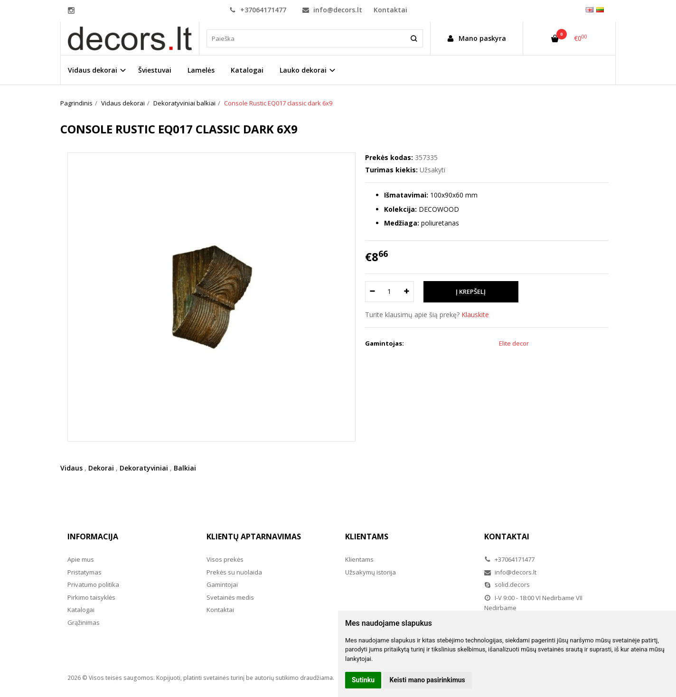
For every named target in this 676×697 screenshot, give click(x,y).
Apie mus (80, 559)
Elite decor (514, 343)
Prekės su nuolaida (234, 572)
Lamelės (201, 70)
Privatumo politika (93, 584)
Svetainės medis (230, 597)
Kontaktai (390, 9)
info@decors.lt (332, 9)
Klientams (366, 536)
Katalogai (247, 70)
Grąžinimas (83, 622)
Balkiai (185, 467)
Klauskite (475, 314)
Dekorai (101, 467)
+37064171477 (257, 9)
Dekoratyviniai (144, 467)
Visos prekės (225, 559)
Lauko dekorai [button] (303, 70)
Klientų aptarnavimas (254, 536)
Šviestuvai (154, 70)
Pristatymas (84, 572)
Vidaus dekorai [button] (92, 70)
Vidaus (71, 467)
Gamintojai (222, 584)
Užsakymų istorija (370, 572)
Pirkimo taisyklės (91, 597)
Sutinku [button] (363, 680)
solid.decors (507, 584)
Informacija (92, 536)
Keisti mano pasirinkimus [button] (427, 680)
